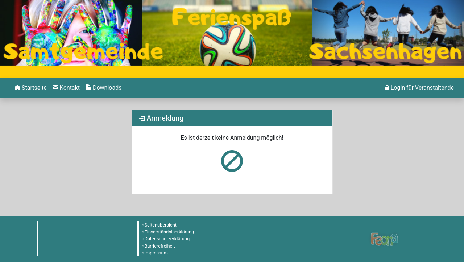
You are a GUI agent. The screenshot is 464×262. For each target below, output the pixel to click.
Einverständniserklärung (169, 231)
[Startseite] (31, 88)
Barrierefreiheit (160, 246)
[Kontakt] (66, 88)
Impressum (156, 252)
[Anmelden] (419, 88)
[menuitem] (31, 88)
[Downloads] (103, 88)
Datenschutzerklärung (167, 238)
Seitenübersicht (161, 225)
